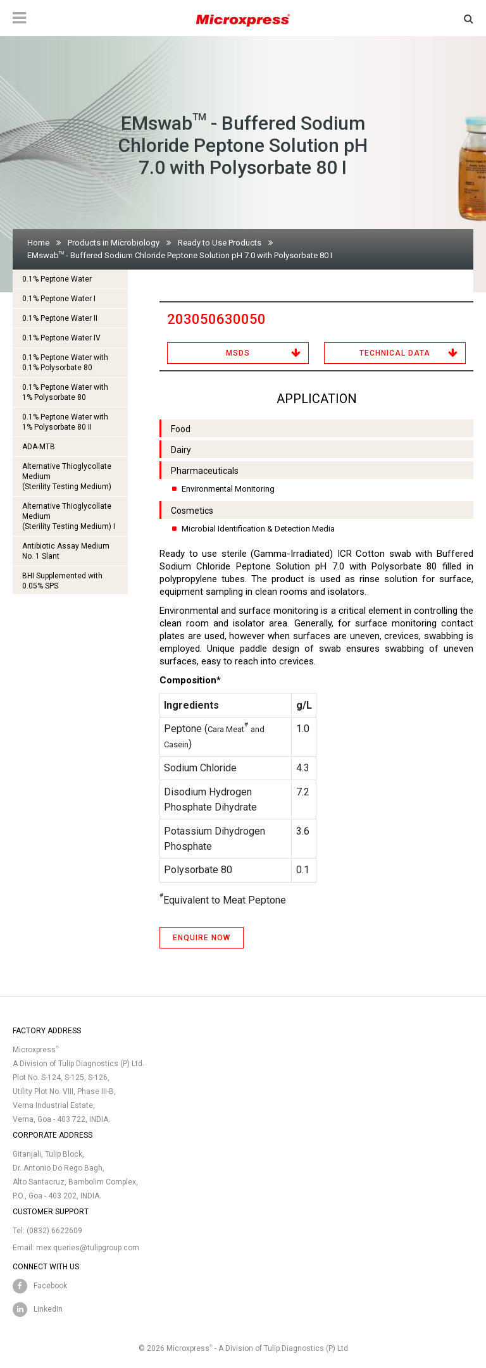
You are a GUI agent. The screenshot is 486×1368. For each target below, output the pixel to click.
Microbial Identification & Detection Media (258, 528)
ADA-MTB (38, 446)
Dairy (181, 450)
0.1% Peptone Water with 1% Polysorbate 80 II (65, 422)
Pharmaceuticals (205, 471)
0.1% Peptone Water (57, 279)
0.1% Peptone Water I (59, 298)
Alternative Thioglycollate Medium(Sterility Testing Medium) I (68, 516)
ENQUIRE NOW (201, 937)
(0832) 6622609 (54, 1230)
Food (180, 429)
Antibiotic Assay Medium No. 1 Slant (65, 551)
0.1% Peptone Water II (59, 318)
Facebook (50, 1286)
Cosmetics (192, 511)
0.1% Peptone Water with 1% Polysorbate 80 (65, 392)
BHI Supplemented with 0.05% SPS (62, 580)
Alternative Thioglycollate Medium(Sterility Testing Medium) (66, 476)
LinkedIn (48, 1309)
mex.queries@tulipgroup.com (87, 1247)
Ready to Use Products (219, 242)
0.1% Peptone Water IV (61, 337)
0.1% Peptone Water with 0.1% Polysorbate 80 (65, 362)
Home (38, 242)
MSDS (238, 353)
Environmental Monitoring (228, 489)
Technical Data (394, 353)
